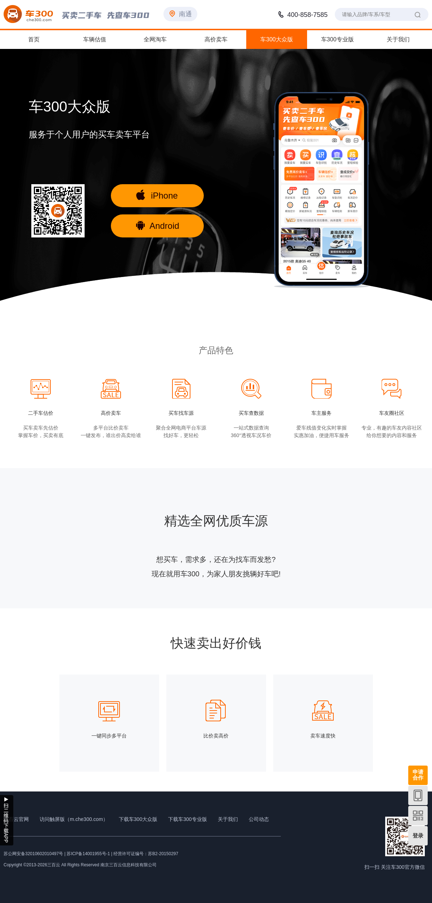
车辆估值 (94, 39)
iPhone (157, 195)
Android (157, 225)
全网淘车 (155, 39)
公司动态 (259, 819)
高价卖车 (216, 39)
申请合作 (418, 775)
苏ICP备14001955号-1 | (90, 853)
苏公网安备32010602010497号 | (35, 854)
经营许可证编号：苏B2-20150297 (145, 853)
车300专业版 (337, 39)
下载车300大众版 (138, 819)
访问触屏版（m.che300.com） (74, 819)
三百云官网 (16, 819)
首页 (34, 39)
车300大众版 (276, 39)
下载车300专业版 (187, 819)
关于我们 (398, 39)
